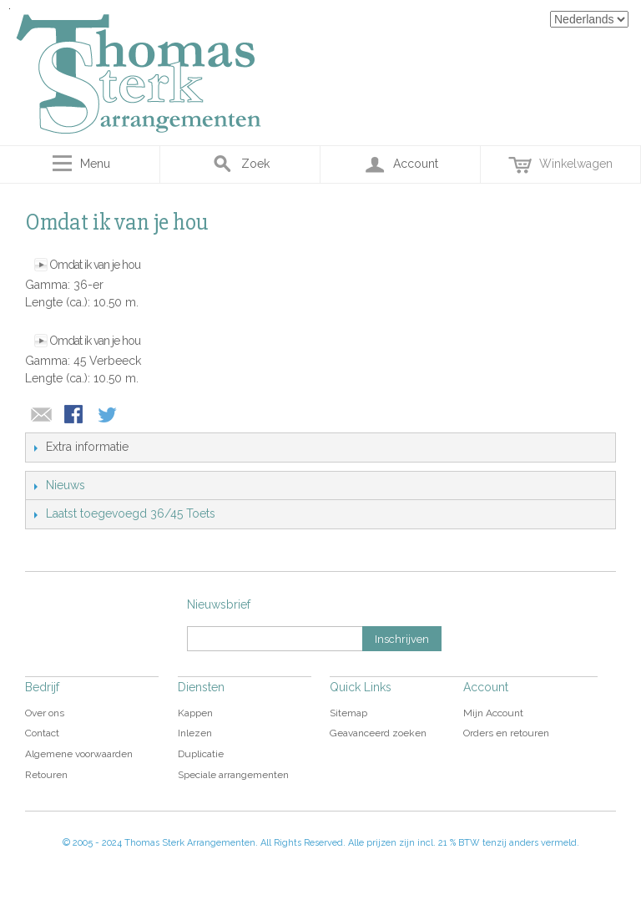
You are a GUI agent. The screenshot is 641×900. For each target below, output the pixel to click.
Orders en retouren (506, 733)
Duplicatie (201, 754)
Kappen (195, 713)
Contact (42, 733)
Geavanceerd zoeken (378, 733)
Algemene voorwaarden (79, 754)
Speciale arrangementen (233, 775)
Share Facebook (75, 416)
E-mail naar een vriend (42, 416)
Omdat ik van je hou (94, 264)
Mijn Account (493, 713)
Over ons (44, 713)
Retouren (46, 775)
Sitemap (348, 713)
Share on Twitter (108, 416)
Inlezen (195, 733)
